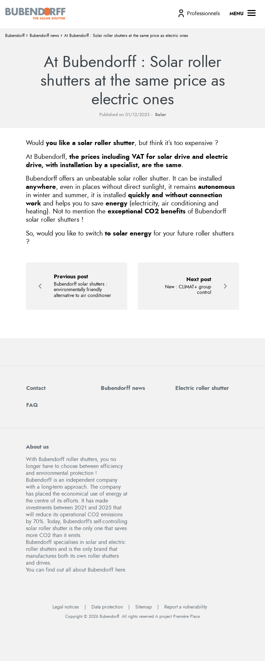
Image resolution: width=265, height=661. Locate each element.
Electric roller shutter (202, 388)
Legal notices (65, 607)
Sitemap (143, 607)
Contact (36, 388)
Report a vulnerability (185, 607)
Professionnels (203, 13)
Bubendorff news (44, 35)
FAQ (32, 405)
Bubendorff (14, 35)
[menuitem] (198, 13)
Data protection (107, 607)
